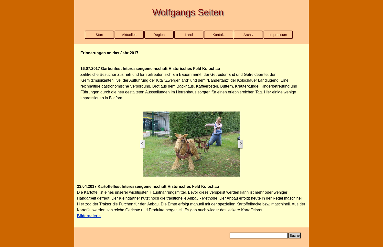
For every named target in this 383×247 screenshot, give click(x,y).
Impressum (278, 35)
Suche (294, 235)
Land (189, 35)
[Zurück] (143, 144)
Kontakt (219, 35)
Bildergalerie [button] (89, 216)
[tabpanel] (191, 53)
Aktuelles (129, 35)
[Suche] (259, 235)
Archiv (249, 35)
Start (99, 35)
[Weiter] (240, 144)
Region (159, 35)
